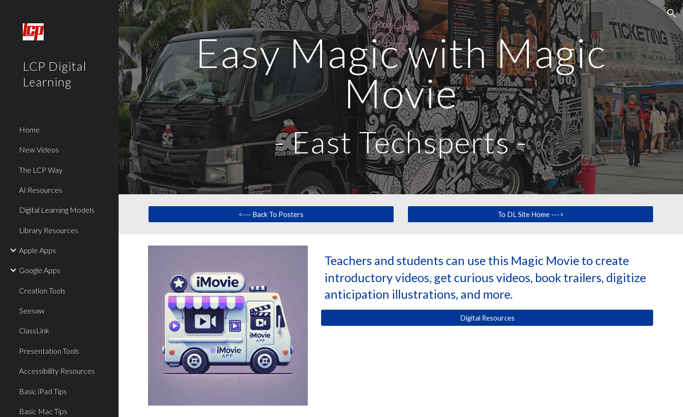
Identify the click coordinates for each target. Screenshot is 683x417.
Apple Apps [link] (37, 250)
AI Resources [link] (40, 189)
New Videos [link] (39, 149)
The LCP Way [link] (41, 169)
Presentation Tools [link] (49, 350)
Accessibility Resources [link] (57, 370)
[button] (671, 13)
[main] (401, 97)
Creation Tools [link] (42, 290)
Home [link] (29, 129)
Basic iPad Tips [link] (43, 391)
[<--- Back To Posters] (271, 214)
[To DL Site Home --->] (531, 214)
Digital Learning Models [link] (56, 209)
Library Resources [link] (48, 230)
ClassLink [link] (34, 330)
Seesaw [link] (32, 310)
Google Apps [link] (39, 270)
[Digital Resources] (487, 318)
